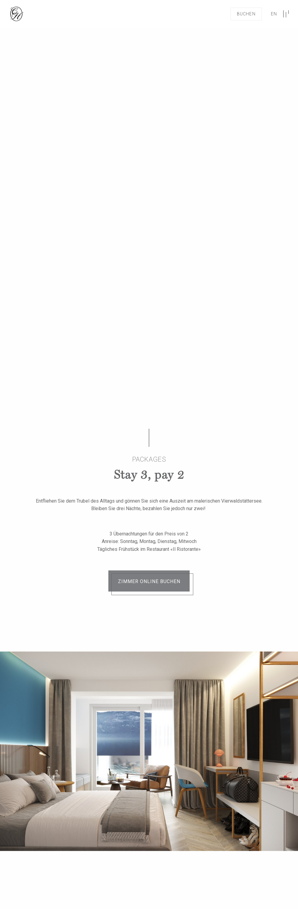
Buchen (246, 13)
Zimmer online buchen (149, 581)
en (274, 13)
